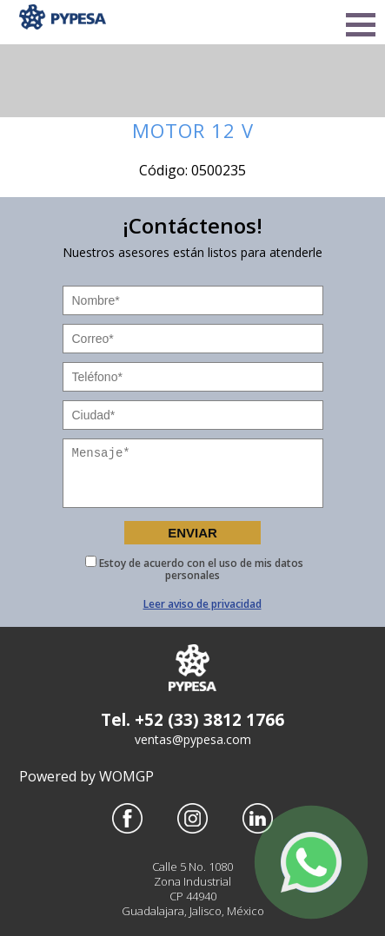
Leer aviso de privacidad (202, 604)
